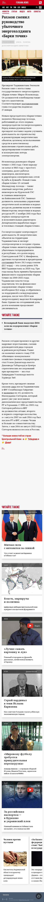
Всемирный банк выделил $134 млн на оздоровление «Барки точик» (21, 326)
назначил (9, 392)
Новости (5, 12)
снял (13, 386)
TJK (11, 7)
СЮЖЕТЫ (37, 12)
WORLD (23, 7)
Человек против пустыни (12, 841)
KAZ (3, 7)
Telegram (32, 439)
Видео (22, 12)
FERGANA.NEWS (22, 2)
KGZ (7, 7)
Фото (29, 12)
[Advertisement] (22, 481)
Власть (18, 42)
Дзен (7, 442)
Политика (26, 42)
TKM (14, 7)
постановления (30, 103)
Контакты (6, 894)
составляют (8, 262)
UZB (19, 7)
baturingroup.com (24, 900)
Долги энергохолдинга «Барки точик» (15, 46)
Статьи (14, 12)
